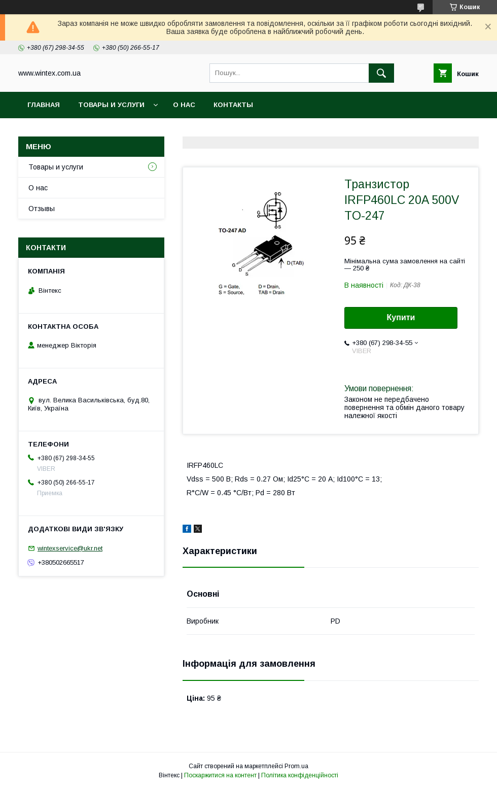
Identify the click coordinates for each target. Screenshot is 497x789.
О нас (184, 105)
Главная (43, 105)
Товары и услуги (111, 105)
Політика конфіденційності (299, 775)
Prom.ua (296, 766)
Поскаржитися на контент (220, 775)
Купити (401, 317)
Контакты (233, 105)
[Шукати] (381, 73)
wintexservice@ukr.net (70, 548)
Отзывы (41, 208)
